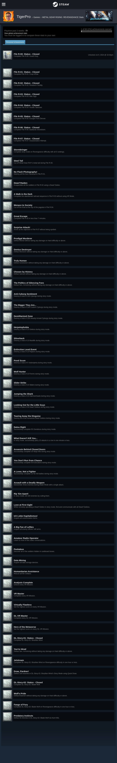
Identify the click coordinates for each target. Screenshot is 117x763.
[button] (58, 55)
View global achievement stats (15, 33)
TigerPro (24, 17)
